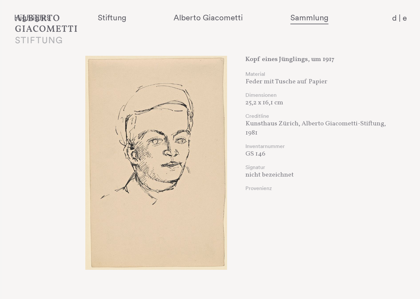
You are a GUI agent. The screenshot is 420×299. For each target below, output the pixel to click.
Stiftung (164, 17)
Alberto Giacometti (241, 17)
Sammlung (323, 17)
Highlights (103, 17)
